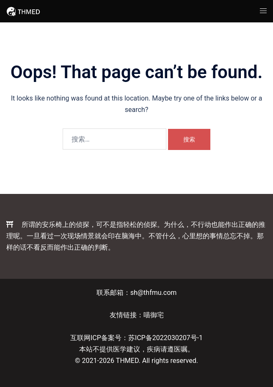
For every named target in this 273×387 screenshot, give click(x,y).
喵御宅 (153, 315)
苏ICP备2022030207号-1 (165, 338)
